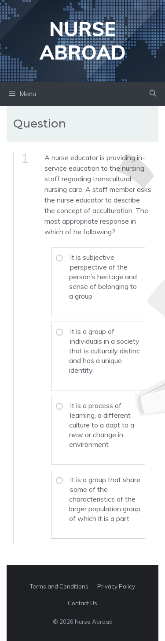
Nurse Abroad (83, 40)
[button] (153, 94)
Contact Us (82, 603)
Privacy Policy (116, 586)
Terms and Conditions (59, 586)
